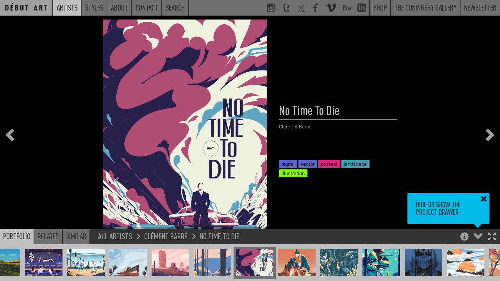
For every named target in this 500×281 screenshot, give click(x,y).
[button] (492, 237)
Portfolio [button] (16, 236)
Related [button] (48, 236)
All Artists (115, 236)
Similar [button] (76, 236)
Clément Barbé (166, 236)
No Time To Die (219, 236)
